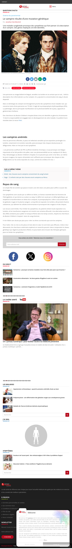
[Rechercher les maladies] (67, 415)
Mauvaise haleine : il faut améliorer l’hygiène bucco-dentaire (32, 464)
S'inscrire (62, 244)
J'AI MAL (6, 419)
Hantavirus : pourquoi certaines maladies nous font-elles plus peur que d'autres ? (39, 270)
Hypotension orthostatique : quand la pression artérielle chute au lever (36, 389)
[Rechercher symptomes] (67, 473)
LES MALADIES (8, 384)
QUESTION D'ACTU (10, 10)
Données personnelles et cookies (14, 503)
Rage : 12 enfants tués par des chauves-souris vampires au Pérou (25, 177)
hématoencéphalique (28, 88)
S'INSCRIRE (7, 537)
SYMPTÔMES (8, 451)
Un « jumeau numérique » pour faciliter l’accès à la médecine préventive (31, 341)
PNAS (20, 120)
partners (30, 518)
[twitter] (33, 256)
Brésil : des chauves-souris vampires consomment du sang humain (26, 174)
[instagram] (50, 257)
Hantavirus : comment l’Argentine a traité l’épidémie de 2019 (32, 287)
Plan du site (6, 511)
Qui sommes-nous (9, 506)
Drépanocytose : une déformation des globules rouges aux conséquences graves (39, 397)
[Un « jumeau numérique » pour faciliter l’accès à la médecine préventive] (36, 322)
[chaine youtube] (23, 300)
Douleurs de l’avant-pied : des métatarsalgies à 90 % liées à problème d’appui (38, 455)
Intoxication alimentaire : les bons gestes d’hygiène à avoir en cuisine (35, 278)
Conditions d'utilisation (10, 508)
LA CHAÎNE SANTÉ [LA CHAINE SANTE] (10, 300)
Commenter (41, 84)
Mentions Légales (8, 514)
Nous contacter (8, 517)
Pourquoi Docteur (7, 546)
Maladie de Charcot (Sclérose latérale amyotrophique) (30, 406)
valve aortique (16, 88)
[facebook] (16, 256)
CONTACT (4, 2)
